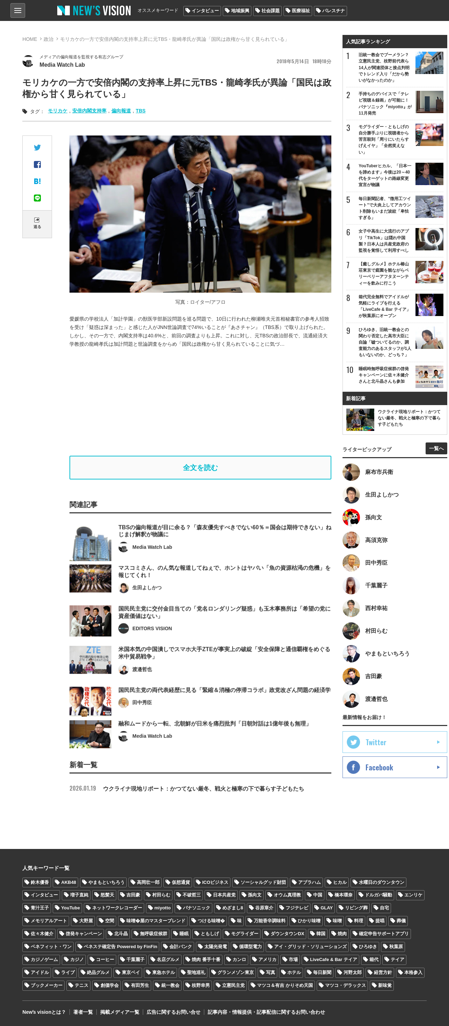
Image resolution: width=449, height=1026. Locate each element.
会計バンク (180, 946)
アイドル (40, 972)
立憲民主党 (233, 985)
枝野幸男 (201, 985)
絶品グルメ (98, 972)
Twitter (376, 742)
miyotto (162, 907)
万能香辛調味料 (270, 920)
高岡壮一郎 (148, 882)
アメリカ (267, 959)
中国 (317, 894)
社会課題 (271, 10)
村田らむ (161, 894)
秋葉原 (396, 946)
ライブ (68, 972)
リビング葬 (356, 907)
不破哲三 (192, 894)
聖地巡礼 (196, 972)
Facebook (379, 767)
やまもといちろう (106, 882)
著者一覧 (83, 1012)
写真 (270, 972)
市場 (293, 959)
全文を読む (200, 467)
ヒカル (340, 882)
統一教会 (170, 985)
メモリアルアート (49, 920)
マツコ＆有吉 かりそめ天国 (285, 985)
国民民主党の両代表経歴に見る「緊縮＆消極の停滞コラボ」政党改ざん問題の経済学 (224, 709)
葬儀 (401, 920)
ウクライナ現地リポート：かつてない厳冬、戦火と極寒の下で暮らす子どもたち (186, 789)
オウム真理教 (287, 894)
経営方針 (383, 972)
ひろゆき (368, 946)
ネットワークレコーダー (117, 907)
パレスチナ (333, 10)
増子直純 (79, 894)
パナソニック (196, 907)
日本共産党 (224, 894)
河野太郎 (353, 972)
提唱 (379, 920)
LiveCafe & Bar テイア (333, 959)
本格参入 (413, 972)
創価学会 (110, 985)
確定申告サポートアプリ (384, 933)
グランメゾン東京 (236, 972)
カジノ (77, 959)
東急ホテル (163, 972)
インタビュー (205, 10)
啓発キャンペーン (84, 933)
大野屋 (86, 920)
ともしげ (210, 933)
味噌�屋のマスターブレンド (155, 920)
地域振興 (240, 10)
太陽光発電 (215, 946)
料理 (358, 920)
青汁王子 (40, 907)
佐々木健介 (42, 933)
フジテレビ (297, 907)
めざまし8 (232, 907)
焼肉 (342, 933)
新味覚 (385, 985)
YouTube (70, 907)
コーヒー (105, 959)
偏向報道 (121, 110)
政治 (48, 39)
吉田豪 (133, 894)
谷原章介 (264, 907)
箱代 (373, 959)
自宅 (384, 907)
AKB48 (68, 882)
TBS (141, 110)
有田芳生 (140, 985)
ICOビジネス (215, 882)
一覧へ (436, 448)
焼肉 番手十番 (206, 959)
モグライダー (244, 933)
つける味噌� (211, 920)
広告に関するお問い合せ (173, 1012)
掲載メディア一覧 (119, 1012)
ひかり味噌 (309, 920)
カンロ (239, 959)
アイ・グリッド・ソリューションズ (310, 946)
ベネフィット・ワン (51, 946)
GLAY (327, 907)
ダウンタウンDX (287, 933)
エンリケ (413, 894)
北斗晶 (121, 933)
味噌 (337, 920)
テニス (81, 985)
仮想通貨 (181, 882)
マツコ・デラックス (345, 985)
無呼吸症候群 (153, 933)
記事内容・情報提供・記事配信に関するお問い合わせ (266, 1012)
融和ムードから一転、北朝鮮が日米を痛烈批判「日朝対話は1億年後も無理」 (214, 743)
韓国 (320, 933)
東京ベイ (131, 972)
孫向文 (255, 894)
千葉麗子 (135, 959)
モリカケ (57, 110)
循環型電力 (250, 946)
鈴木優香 (40, 882)
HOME (29, 39)
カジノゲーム (44, 959)
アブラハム (309, 882)
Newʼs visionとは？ (44, 1012)
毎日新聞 (322, 972)
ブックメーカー (46, 985)
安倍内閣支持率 (89, 110)
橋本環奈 (343, 894)
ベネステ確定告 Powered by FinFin (120, 946)
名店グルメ (168, 959)
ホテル (294, 972)
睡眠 (184, 933)
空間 (109, 920)
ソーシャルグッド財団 (263, 882)
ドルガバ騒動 (378, 894)
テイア (397, 959)
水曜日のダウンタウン (381, 882)
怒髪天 (107, 894)
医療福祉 (301, 10)
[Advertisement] (205, 402)
